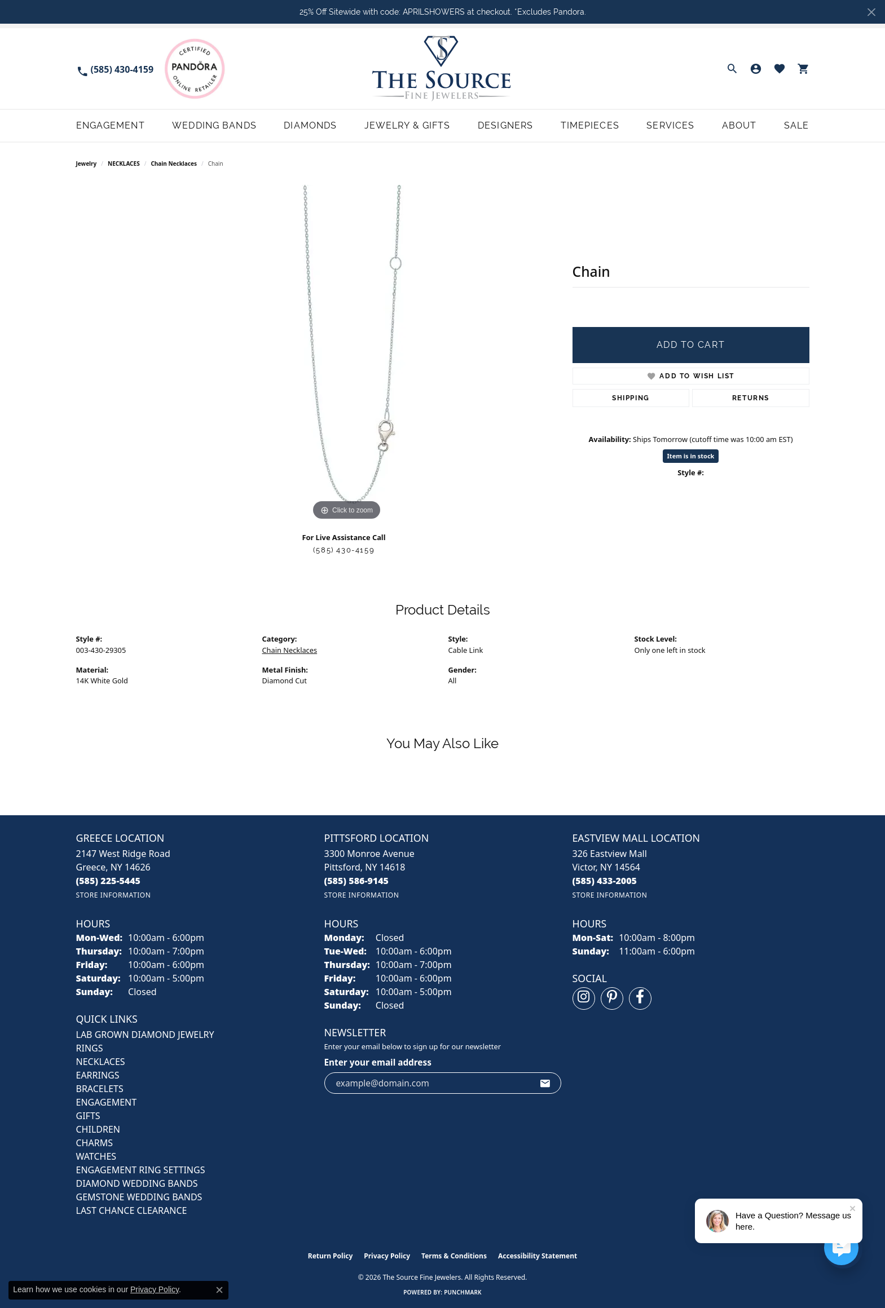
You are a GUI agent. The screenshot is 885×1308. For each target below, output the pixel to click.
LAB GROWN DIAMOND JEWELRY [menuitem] (145, 1034)
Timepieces (590, 125)
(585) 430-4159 (344, 550)
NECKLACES (124, 163)
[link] (115, 68)
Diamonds (310, 125)
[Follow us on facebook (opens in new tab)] (640, 998)
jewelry (86, 163)
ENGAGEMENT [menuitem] (106, 1102)
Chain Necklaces (174, 163)
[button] (732, 68)
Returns (750, 398)
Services (670, 125)
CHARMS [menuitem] (94, 1143)
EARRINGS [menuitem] (98, 1075)
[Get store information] (113, 895)
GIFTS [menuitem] (88, 1116)
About (739, 125)
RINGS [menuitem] (89, 1048)
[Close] (871, 12)
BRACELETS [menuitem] (100, 1088)
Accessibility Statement (537, 1256)
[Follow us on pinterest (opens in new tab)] (612, 998)
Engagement (110, 125)
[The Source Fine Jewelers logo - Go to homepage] (442, 68)
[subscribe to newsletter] (545, 1083)
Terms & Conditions (454, 1256)
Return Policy (330, 1256)
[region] (347, 354)
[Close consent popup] (219, 1290)
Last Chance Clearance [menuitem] (131, 1210)
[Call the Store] (108, 880)
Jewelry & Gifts (407, 125)
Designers (505, 125)
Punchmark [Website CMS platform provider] (463, 1292)
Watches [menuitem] (96, 1156)
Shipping (631, 398)
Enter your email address (378, 1062)
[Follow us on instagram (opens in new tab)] (584, 998)
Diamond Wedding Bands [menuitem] (137, 1183)
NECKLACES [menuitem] (100, 1061)
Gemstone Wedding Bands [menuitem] (139, 1197)
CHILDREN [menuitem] (98, 1129)
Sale (796, 125)
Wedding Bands (214, 125)
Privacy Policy (387, 1256)
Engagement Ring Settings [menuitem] (140, 1170)
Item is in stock (691, 456)
